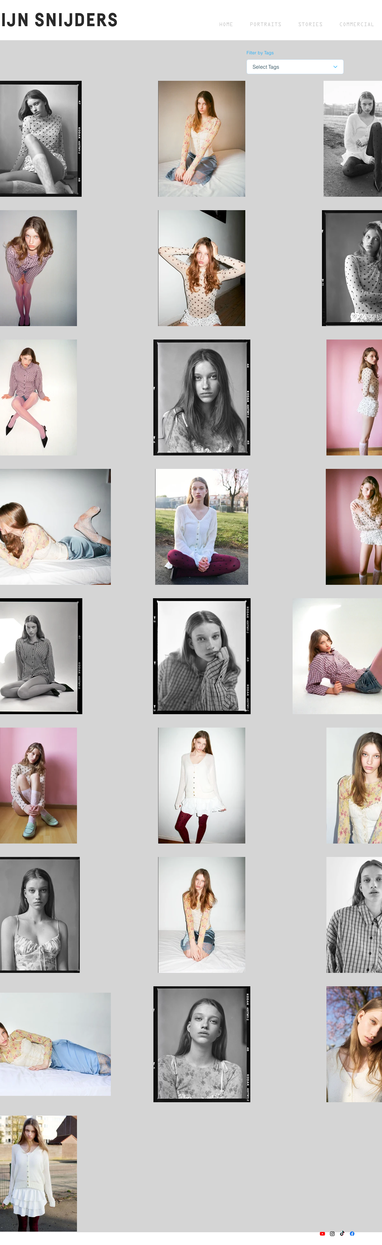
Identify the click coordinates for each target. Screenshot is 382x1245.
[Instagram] (332, 1234)
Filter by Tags (260, 52)
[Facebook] (352, 1234)
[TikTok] (342, 1234)
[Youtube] (322, 1234)
